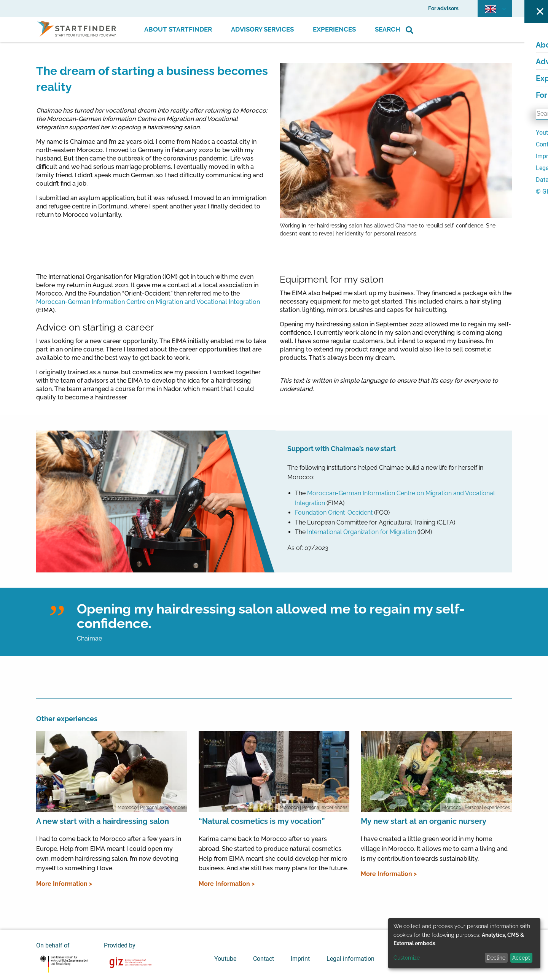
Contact (263, 958)
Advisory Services (262, 29)
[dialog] (464, 943)
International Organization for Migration (361, 532)
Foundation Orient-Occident (334, 512)
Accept (521, 958)
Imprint (300, 958)
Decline (496, 958)
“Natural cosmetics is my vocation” (262, 821)
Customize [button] (406, 958)
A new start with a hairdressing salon (102, 821)
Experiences (334, 29)
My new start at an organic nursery (423, 821)
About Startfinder (178, 29)
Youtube (225, 958)
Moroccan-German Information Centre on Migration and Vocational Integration (148, 301)
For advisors (443, 8)
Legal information (350, 958)
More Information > (64, 883)
